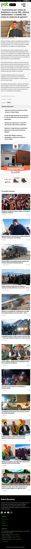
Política (4, 99)
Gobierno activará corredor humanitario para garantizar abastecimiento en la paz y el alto (13, 437)
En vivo (12, 4)
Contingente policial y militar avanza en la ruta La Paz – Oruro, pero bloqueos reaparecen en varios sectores (16, 337)
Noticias (10, 99)
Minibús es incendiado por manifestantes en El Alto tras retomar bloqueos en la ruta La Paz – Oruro (15, 312)
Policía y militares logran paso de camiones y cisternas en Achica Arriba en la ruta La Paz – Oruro (15, 287)
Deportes (4, 523)
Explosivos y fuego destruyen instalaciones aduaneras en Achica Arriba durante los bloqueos (16, 130)
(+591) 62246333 (15, 534)
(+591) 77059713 (16, 537)
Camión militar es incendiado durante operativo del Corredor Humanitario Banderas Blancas (15, 262)
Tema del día (5, 519)
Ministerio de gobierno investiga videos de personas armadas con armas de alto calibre (15, 462)
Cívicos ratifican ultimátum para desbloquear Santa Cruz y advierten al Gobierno (15, 362)
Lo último (3, 0)
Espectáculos (5, 525)
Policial (4, 214)
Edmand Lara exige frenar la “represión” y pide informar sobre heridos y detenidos (16, 123)
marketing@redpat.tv (17, 539)
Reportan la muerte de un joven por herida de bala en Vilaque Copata (16, 111)
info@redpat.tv (5, 541)
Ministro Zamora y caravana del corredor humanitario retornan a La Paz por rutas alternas (16, 237)
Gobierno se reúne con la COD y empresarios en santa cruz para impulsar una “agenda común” (14, 487)
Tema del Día (6, 264)
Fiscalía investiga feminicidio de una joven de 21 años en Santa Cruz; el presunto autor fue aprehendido (16, 117)
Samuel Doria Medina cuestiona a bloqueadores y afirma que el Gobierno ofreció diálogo (15, 137)
